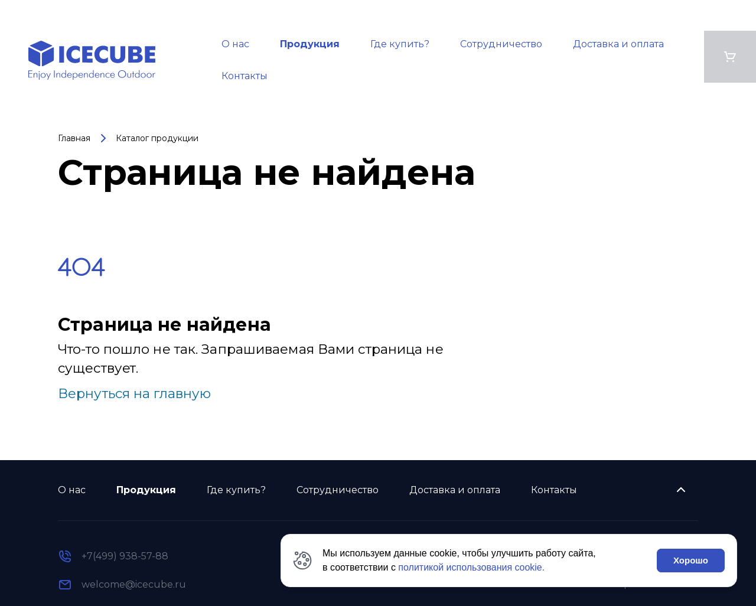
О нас (235, 44)
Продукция (310, 44)
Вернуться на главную (134, 393)
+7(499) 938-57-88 (125, 556)
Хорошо (690, 560)
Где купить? (399, 44)
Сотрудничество (501, 44)
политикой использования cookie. (471, 567)
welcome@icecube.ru (134, 584)
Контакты (244, 76)
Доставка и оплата (618, 44)
